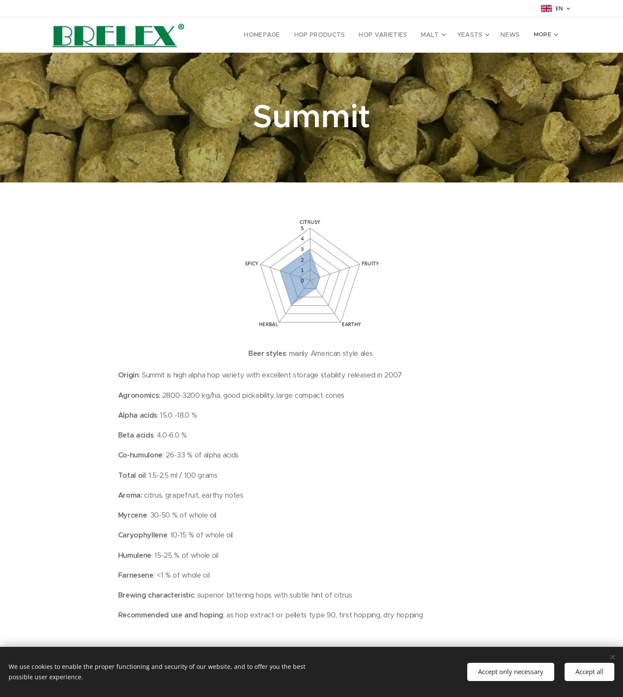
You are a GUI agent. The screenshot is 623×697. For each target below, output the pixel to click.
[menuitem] (234, 35)
